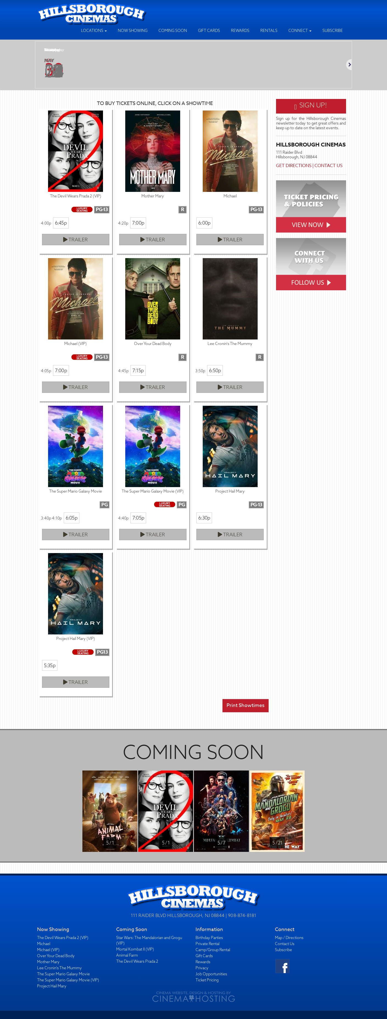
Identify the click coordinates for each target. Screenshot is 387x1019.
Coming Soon (172, 30)
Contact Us (328, 165)
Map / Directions (289, 937)
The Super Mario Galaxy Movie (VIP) (68, 979)
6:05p (71, 518)
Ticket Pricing (207, 979)
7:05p (138, 518)
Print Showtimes (246, 705)
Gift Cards (209, 30)
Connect (299, 30)
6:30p (204, 518)
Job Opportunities (211, 973)
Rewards (240, 30)
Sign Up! (310, 106)
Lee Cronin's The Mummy (59, 967)
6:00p (204, 223)
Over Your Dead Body (56, 955)
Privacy (202, 967)
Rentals (268, 30)
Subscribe (332, 30)
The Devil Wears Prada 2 (137, 961)
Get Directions (293, 165)
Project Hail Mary (51, 986)
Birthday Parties (209, 937)
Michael (43, 943)
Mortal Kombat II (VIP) (135, 949)
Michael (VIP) (48, 949)
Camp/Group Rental (213, 949)
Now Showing (132, 30)
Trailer (75, 239)
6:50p (215, 370)
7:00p (138, 223)
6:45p (61, 223)
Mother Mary (48, 961)
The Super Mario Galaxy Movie (63, 973)
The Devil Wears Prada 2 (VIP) (62, 937)
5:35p (49, 665)
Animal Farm (127, 955)
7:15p (138, 370)
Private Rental (207, 943)
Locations (94, 30)
